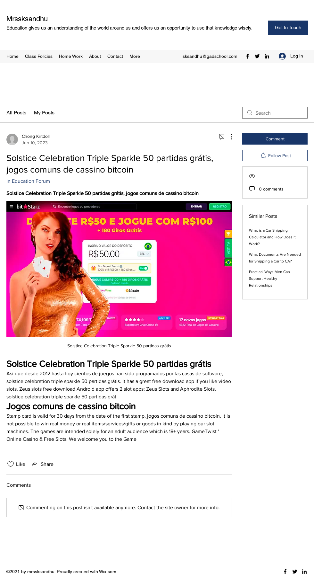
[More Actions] (228, 137)
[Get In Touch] (288, 28)
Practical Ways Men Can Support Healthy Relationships (269, 279)
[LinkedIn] (267, 56)
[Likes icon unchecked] (10, 464)
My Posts (44, 113)
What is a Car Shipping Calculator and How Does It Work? (272, 237)
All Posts (16, 113)
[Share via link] (42, 464)
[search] (275, 113)
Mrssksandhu (27, 19)
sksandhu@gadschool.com (210, 56)
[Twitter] (257, 56)
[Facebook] (247, 56)
